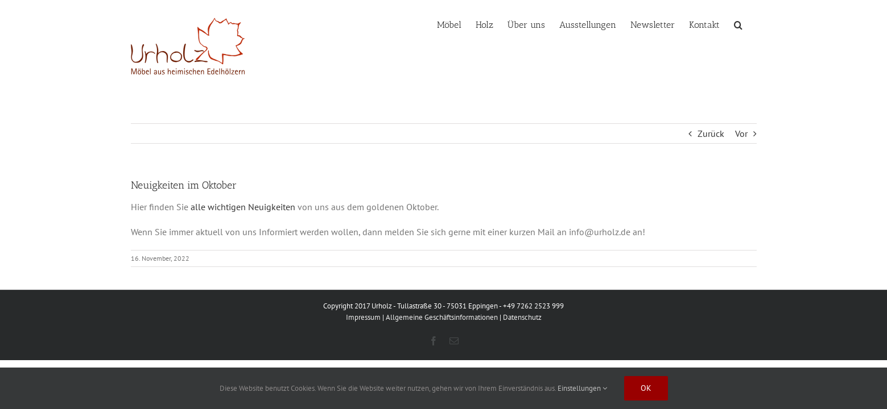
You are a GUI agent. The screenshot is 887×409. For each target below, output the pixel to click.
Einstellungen (582, 388)
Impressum (363, 317)
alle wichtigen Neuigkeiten (243, 206)
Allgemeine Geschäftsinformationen (442, 317)
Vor (741, 133)
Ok (646, 388)
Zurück (711, 133)
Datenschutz (522, 317)
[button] (752, 24)
